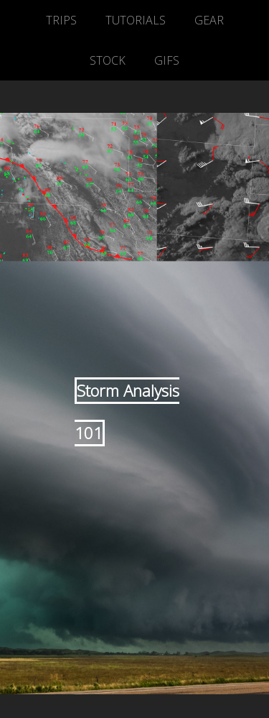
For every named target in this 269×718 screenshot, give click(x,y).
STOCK (108, 60)
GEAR (209, 20)
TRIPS (61, 20)
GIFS (166, 60)
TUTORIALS (135, 20)
